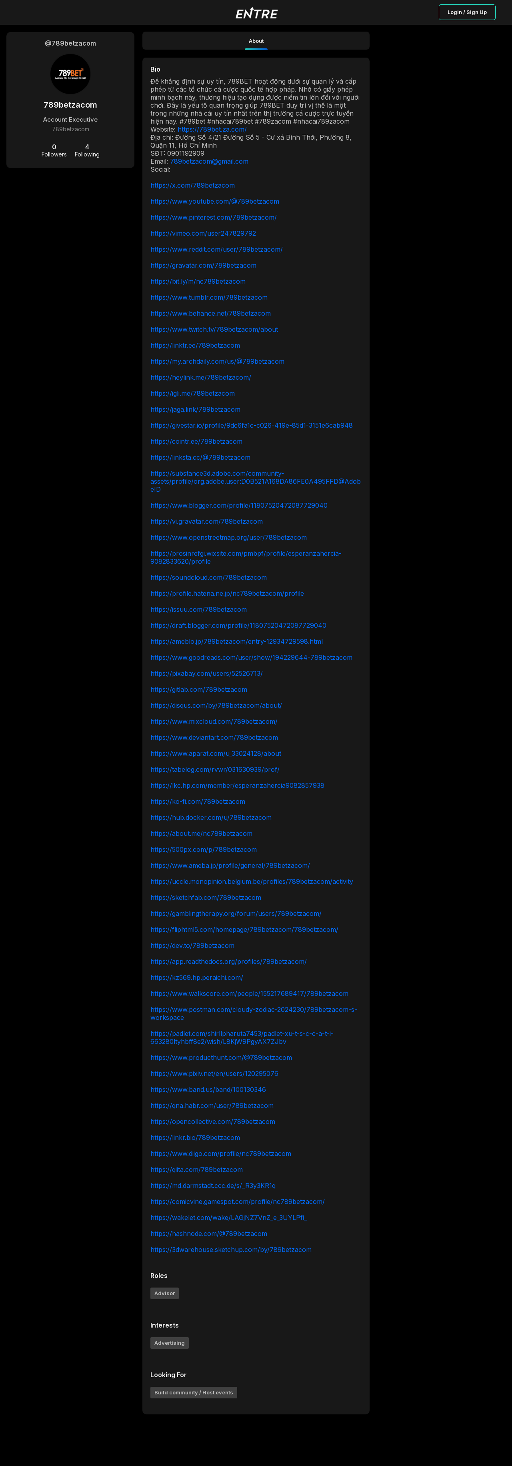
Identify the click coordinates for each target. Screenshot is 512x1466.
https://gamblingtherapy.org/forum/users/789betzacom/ (236, 913)
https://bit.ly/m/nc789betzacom (198, 281)
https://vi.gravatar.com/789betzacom (206, 521)
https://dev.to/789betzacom (192, 945)
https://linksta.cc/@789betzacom (200, 457)
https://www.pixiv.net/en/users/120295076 (214, 1073)
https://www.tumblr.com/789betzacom (209, 297)
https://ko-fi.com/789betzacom (197, 801)
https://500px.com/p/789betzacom (203, 849)
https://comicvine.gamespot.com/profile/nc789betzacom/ (237, 1202)
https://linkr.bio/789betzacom (195, 1138)
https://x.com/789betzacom (192, 185)
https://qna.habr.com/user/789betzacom (212, 1106)
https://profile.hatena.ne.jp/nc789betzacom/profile (227, 593)
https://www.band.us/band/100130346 (208, 1089)
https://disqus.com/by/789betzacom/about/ (216, 705)
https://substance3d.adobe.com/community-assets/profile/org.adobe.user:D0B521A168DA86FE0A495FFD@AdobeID (255, 481)
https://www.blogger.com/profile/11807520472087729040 (239, 505)
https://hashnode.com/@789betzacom (208, 1234)
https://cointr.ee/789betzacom (196, 441)
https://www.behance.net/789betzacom (210, 313)
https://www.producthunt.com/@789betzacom (221, 1057)
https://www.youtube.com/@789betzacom (214, 201)
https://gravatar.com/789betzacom (203, 265)
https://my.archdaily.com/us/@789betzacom (217, 361)
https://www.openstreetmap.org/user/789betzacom (228, 537)
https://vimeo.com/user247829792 (203, 233)
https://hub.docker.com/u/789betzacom (211, 817)
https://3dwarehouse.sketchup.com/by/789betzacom (231, 1250)
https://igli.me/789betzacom (192, 393)
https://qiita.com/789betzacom (196, 1170)
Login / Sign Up (467, 12)
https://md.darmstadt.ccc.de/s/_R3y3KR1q (213, 1186)
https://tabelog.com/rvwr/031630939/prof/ (215, 769)
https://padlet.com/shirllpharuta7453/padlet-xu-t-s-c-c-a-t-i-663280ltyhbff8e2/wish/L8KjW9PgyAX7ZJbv (242, 1037)
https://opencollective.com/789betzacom (212, 1122)
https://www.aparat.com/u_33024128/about (215, 753)
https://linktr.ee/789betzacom (195, 345)
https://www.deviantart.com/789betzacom (214, 737)
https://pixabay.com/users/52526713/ (206, 673)
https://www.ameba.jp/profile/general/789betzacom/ (230, 865)
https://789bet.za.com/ (212, 129)
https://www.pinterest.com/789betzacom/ (213, 217)
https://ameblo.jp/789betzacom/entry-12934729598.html (236, 641)
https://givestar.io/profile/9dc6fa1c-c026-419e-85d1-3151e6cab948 (251, 425)
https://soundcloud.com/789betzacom (208, 577)
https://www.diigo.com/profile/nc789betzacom (220, 1154)
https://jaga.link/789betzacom (195, 409)
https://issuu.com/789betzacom (198, 609)
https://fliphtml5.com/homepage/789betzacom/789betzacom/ (244, 929)
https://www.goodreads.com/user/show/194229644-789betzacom (251, 657)
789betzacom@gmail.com (209, 161)
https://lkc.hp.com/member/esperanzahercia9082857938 (237, 785)
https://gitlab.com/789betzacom (198, 689)
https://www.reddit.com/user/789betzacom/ (216, 249)
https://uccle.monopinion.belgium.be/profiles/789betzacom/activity (251, 881)
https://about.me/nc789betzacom (201, 833)
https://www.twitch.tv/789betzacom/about (214, 329)
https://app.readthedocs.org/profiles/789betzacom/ (228, 961)
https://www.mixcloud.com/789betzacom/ (214, 721)
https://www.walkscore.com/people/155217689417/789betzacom (249, 993)
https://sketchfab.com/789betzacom (205, 897)
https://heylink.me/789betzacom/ (200, 377)
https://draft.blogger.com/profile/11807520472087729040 (238, 625)
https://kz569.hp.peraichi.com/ (196, 977)
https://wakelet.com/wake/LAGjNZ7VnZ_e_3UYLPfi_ (228, 1218)
